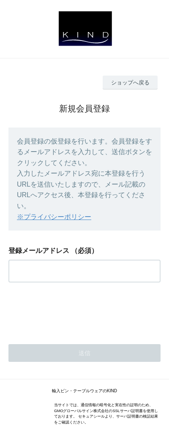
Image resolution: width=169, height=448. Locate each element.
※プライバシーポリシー (54, 216)
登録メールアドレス (38, 250)
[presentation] (72, 310)
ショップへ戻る (130, 82)
